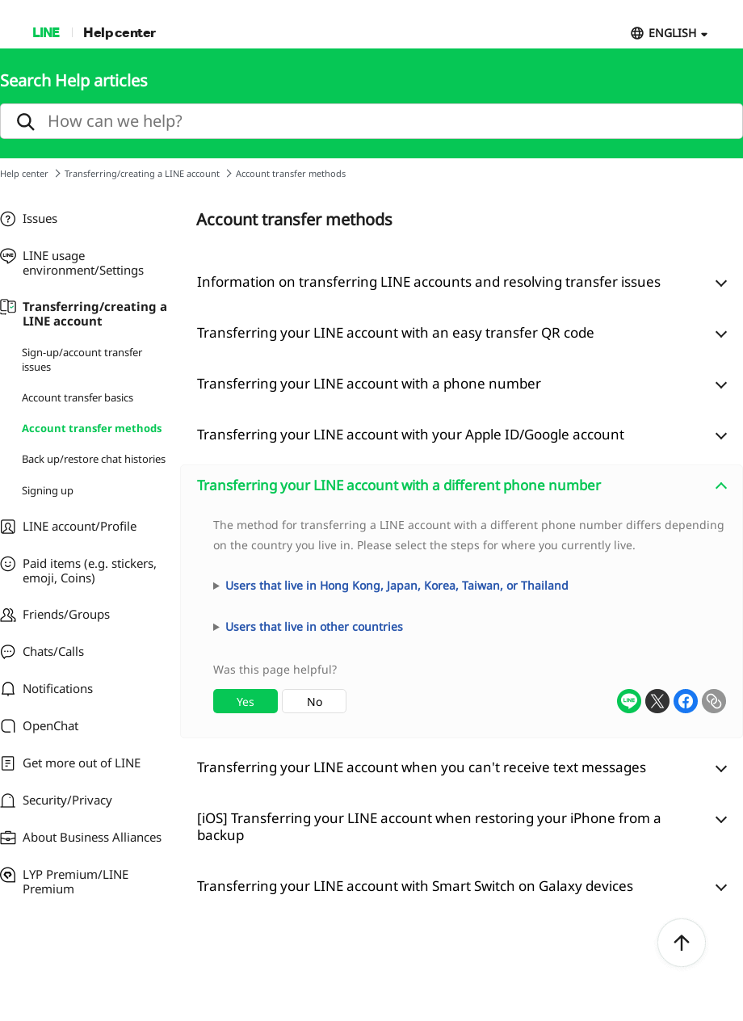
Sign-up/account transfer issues (82, 359)
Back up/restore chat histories (94, 459)
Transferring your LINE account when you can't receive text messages (421, 767)
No (314, 701)
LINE (45, 31)
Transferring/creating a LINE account (142, 173)
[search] (371, 121)
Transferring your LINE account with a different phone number (399, 485)
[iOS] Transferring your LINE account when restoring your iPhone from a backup (429, 826)
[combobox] (461, 621)
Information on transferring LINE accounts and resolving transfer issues (429, 281)
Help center (119, 31)
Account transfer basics (77, 397)
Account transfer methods (92, 428)
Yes (245, 701)
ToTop (682, 943)
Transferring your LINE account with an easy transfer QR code (395, 332)
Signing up (47, 490)
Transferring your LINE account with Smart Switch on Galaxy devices (415, 885)
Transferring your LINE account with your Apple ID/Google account (410, 434)
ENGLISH (672, 32)
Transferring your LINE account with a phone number (369, 383)
